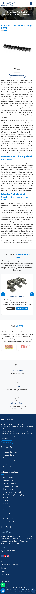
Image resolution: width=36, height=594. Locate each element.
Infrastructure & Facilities (9, 565)
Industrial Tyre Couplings (10, 486)
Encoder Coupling (8, 507)
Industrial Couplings (9, 452)
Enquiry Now (22, 308)
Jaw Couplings (7, 480)
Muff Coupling (7, 504)
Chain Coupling (7, 489)
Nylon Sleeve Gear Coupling (11, 492)
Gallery (3, 568)
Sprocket (5, 458)
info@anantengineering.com (17, 390)
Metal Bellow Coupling (9, 519)
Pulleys (4, 464)
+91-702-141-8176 (17, 373)
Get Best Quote (17, 76)
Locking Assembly (8, 522)
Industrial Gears (7, 455)
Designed (16, 589)
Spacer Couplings (8, 510)
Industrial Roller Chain (9, 461)
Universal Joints (7, 516)
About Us (4, 561)
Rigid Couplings (7, 498)
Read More (10, 308)
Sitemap (4, 578)
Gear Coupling (7, 477)
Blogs (3, 571)
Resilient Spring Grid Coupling (12, 495)
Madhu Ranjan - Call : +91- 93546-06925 (17, 592)
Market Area (5, 581)
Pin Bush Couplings (8, 483)
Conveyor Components (10, 467)
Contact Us (5, 574)
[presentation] (3, 294)
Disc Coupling (7, 513)
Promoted (23, 589)
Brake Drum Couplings (9, 501)
